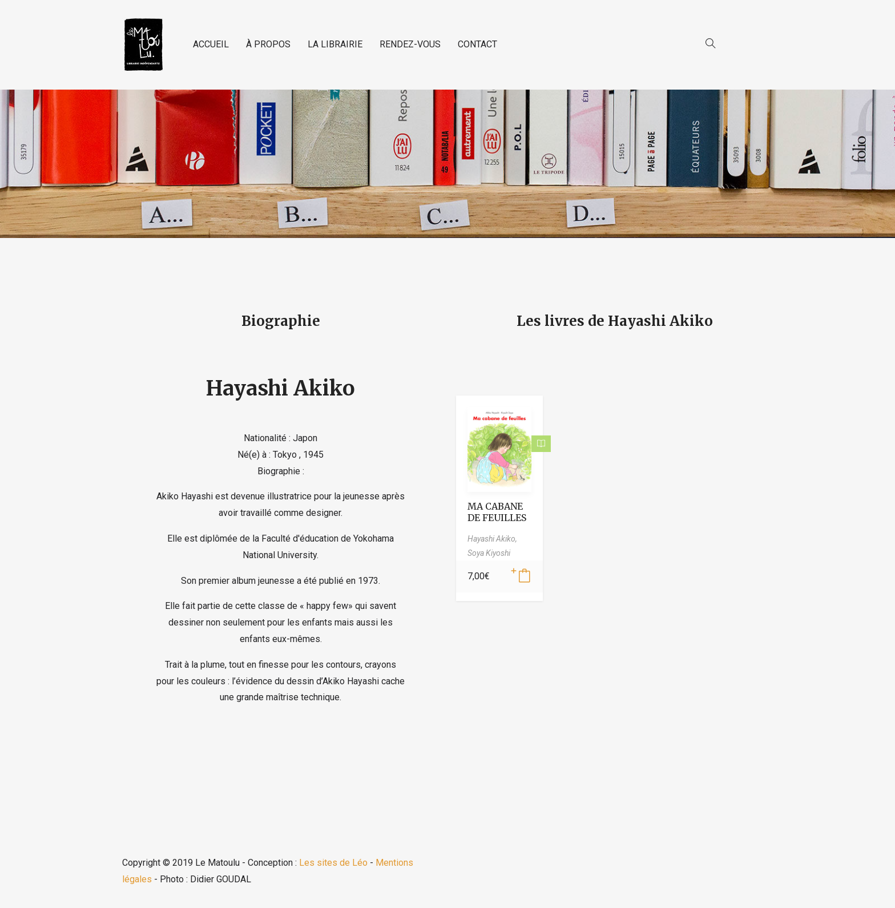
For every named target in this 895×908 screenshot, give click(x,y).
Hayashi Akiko (280, 388)
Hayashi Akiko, (492, 538)
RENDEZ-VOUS (410, 44)
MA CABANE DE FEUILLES (496, 512)
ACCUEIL (211, 44)
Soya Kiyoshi (488, 553)
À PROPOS (268, 44)
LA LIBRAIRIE (335, 44)
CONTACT (477, 44)
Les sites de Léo (333, 862)
